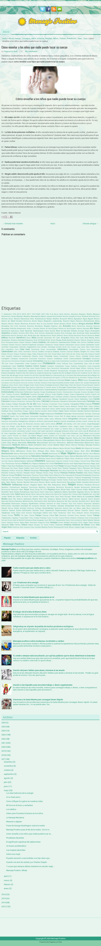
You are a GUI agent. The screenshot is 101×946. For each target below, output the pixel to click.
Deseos (4, 373)
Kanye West (31, 429)
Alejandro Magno (69, 321)
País (30, 464)
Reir (49, 485)
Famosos (5, 401)
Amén (68, 324)
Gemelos (38, 409)
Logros (3, 436)
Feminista (91, 401)
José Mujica (21, 426)
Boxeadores (29, 340)
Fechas (38, 401)
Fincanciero (53, 404)
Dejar (78, 368)
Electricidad (71, 387)
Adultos (56, 319)
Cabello (35, 342)
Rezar (26, 489)
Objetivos (60, 458)
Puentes (59, 480)
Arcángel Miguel (84, 331)
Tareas (18, 513)
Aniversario (81, 326)
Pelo (92, 468)
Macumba (96, 436)
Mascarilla (22, 443)
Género (52, 409)
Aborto (89, 314)
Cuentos (20, 366)
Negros (66, 456)
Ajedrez (4, 321)
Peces (60, 468)
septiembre (9, 774)
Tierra (51, 515)
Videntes (17, 525)
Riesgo (37, 490)
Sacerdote (72, 492)
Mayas (97, 443)
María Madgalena (68, 440)
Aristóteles (14, 333)
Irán (98, 421)
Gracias (84, 409)
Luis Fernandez (60, 436)
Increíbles (40, 419)
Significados (33, 503)
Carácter (44, 347)
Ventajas (54, 522)
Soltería (88, 506)
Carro (17, 349)
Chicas (92, 352)
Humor (50, 416)
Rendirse (88, 485)
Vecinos (16, 523)
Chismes (10, 354)
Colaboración (26, 356)
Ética (11, 399)
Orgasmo (59, 461)
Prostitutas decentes (15, 838)
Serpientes (82, 501)
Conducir (50, 359)
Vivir (21, 527)
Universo (28, 520)
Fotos (82, 404)
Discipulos (5, 383)
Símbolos (42, 504)
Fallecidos (84, 399)
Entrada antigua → (91, 223)
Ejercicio (39, 387)
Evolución (32, 399)
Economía (56, 385)
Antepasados (21, 328)
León (76, 431)
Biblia (34, 337)
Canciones (69, 345)
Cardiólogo (51, 347)
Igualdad (89, 416)
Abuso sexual (15, 38)
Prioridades (16, 478)
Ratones (13, 482)
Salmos (96, 492)
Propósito (78, 478)
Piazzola (93, 471)
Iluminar (97, 416)
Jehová (52, 424)
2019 (3, 751)
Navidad (44, 456)
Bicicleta (40, 338)
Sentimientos (38, 501)
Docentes (60, 383)
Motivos (16, 454)
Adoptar (49, 319)
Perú (60, 471)
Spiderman (58, 508)
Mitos (47, 451)
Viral (98, 525)
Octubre (86, 458)
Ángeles (47, 326)
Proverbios (19, 480)
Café (48, 342)
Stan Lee (72, 508)
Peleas (79, 468)
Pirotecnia (12, 473)
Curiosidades (6, 368)
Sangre (47, 497)
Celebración (95, 349)
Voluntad (38, 527)
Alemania (79, 321)
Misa (34, 451)
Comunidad (33, 359)
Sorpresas (30, 508)
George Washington (68, 409)
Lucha (51, 436)
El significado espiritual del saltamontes (23, 842)
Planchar (19, 473)
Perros (27, 470)
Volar (32, 527)
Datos (32, 368)
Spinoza (65, 508)
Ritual (63, 489)
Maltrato (90, 438)
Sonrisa (10, 508)
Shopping (24, 504)
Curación (96, 366)
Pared (56, 466)
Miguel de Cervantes (92, 448)
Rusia (51, 492)
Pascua (81, 466)
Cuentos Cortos (32, 366)
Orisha (71, 461)
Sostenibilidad (48, 508)
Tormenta (70, 515)
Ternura (10, 515)
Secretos (77, 499)
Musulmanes (13, 456)
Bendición (12, 338)
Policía (90, 473)
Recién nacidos (51, 482)
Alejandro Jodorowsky (53, 321)
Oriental (65, 461)
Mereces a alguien (14, 821)
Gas (9, 409)
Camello (11, 345)
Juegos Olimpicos (85, 426)
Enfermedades (7, 392)
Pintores (4, 473)
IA (64, 416)
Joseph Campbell (33, 426)
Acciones (65, 316)
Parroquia (67, 466)
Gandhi (4, 409)
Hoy (17, 416)
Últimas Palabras (70, 518)
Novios (48, 458)
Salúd (22, 494)
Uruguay (40, 520)
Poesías (79, 473)
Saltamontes (5, 494)
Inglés (90, 419)
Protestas (12, 480)
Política (97, 473)
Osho (97, 461)
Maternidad (79, 443)
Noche (29, 458)
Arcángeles (95, 331)
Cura (89, 366)
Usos (53, 520)
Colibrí (41, 356)
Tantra (97, 510)
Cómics (78, 356)
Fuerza (44, 406)
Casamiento (35, 349)
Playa (51, 473)
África (70, 319)
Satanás (65, 499)
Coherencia (17, 356)
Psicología (35, 480)
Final (39, 404)
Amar (56, 324)
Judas (70, 426)
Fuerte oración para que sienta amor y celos (31, 568)
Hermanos (95, 411)
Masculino (52, 443)
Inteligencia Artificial (35, 421)
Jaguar (19, 424)
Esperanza (80, 394)
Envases (84, 392)
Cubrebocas (6, 366)
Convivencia (15, 361)
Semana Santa (21, 501)
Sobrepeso (96, 504)
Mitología (41, 451)
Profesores (62, 478)
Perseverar (34, 470)
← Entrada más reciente (12, 223)
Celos (15, 352)
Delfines (83, 368)
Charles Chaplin (79, 352)
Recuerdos (71, 482)
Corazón (29, 361)
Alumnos (24, 324)
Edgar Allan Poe (70, 385)
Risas (57, 489)
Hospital (5, 416)
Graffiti (90, 409)
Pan (47, 464)
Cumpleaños (82, 366)
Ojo (2, 461)
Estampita (73, 397)
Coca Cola (84, 354)
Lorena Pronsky (12, 436)
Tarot (23, 513)
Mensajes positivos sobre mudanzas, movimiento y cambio (38, 641)
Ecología (48, 385)
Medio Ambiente (35, 445)
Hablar (61, 411)
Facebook (63, 399)
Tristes (36, 518)
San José (93, 494)
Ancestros (30, 326)
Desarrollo (80, 371)
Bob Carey (80, 338)
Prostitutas (96, 478)
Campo (56, 345)
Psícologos (52, 480)
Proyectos (27, 480)
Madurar (40, 438)
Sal (92, 492)
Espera (72, 394)
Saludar (28, 494)
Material (70, 443)
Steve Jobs (81, 508)
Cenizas (34, 352)
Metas (50, 448)
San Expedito (84, 494)
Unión (86, 518)
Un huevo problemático (16, 846)
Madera (4, 438)
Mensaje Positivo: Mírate (16, 870)
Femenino (64, 401)
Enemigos (89, 390)
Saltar (12, 494)
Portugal (12, 475)
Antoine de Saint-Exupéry (67, 328)
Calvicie (83, 342)
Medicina (16, 445)
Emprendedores (51, 390)
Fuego (25, 406)
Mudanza (31, 454)
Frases (96, 403)
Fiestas (15, 404)
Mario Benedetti (87, 440)
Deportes (14, 371)
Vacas (68, 520)
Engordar (36, 392)
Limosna (44, 433)
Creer (27, 363)
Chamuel (69, 352)
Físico (60, 404)
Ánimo (74, 326)
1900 (14, 314)
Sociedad (16, 506)
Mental (32, 448)
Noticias (42, 458)
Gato (23, 409)
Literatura (74, 433)
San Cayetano (64, 494)
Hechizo (87, 411)
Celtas (20, 352)
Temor (55, 513)
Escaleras (16, 394)
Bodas (97, 338)
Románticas (25, 492)
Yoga (82, 527)
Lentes (71, 431)
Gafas (91, 406)
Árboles (74, 331)
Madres (48, 38)
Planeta (27, 473)
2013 (3, 906)
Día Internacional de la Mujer (85, 375)
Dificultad (60, 380)
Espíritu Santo (31, 397)
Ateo (74, 333)
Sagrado (80, 492)
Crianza (33, 363)
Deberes (43, 368)
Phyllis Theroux (83, 471)
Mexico (56, 448)
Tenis (74, 513)
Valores (97, 520)
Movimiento (24, 454)
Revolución (14, 490)
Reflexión (6, 484)
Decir (49, 368)
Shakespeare (15, 504)
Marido (77, 440)
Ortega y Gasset (80, 461)
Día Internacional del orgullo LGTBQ (53, 378)
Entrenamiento (68, 392)
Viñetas (51, 525)
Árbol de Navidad (63, 331)
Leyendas (12, 433)
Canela (82, 345)
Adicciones (25, 319)
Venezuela (33, 523)
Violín (93, 525)
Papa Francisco (84, 463)
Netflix (85, 456)
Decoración (64, 368)
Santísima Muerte (30, 499)
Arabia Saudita (49, 331)
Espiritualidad (43, 396)
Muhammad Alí (54, 454)
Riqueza (51, 489)
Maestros (48, 438)
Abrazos (96, 314)
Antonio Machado (83, 328)
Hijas (9, 414)
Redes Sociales (82, 482)
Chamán (63, 352)
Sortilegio (38, 508)
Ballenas (60, 335)
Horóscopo (96, 414)
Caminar (18, 345)
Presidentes (87, 475)
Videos (24, 525)
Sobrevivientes (6, 506)
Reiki (45, 485)
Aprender (28, 331)
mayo (6, 790)
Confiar (65, 359)
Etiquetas (20, 538)
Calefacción (54, 342)
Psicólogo (44, 480)
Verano (60, 523)
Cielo (34, 354)
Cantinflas (5, 347)
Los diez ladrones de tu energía (19, 793)
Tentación (79, 513)
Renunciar (96, 485)
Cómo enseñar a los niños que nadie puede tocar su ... (29, 834)
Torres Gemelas (80, 515)
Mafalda (55, 438)
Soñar (16, 508)
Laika (97, 429)
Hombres (59, 413)
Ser (66, 501)
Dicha (23, 380)
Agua (85, 319)
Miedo (78, 448)
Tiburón (31, 515)
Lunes (73, 436)
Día (23, 373)
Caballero (28, 342)
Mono (82, 451)
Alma (97, 321)
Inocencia (4, 421)
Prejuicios (35, 475)
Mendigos (81, 445)
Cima (45, 354)
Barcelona (77, 335)
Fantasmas (21, 401)
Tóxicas (89, 515)
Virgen (4, 527)
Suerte (18, 510)
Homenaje (67, 414)
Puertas (65, 480)
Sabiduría (58, 492)
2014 (19, 314)
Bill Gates (56, 338)
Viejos (30, 525)
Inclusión (32, 419)
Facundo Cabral (73, 399)
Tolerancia (62, 515)
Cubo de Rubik (94, 364)
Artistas (42, 333)
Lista (68, 433)
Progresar (70, 478)
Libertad (31, 433)
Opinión (11, 461)
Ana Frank (14, 326)
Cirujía (53, 354)
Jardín (47, 424)
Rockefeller (5, 492)
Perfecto (12, 471)
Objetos (67, 458)
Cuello (14, 366)
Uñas (34, 520)
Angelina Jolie (56, 326)
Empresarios (63, 390)
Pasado (75, 466)
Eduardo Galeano (93, 385)
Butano (16, 342)
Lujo (68, 436)
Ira (95, 421)
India (46, 419)
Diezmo (45, 380)
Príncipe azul (6, 478)
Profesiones (52, 478)
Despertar (11, 373)
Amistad (89, 323)
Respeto (77, 487)
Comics (72, 356)
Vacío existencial (76, 520)
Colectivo (35, 356)
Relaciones (56, 485)
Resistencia (69, 487)
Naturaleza (36, 456)
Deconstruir (55, 368)
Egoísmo (33, 387)
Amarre (62, 324)
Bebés (97, 335)
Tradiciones (6, 518)
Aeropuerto (63, 319)
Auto (87, 333)
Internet (57, 421)
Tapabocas (5, 513)
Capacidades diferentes (17, 347)
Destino (19, 373)
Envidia (91, 392)
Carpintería (10, 349)
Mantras (40, 440)
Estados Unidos (62, 397)
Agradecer (78, 319)
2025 (3, 727)
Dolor (72, 383)
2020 (38, 314)
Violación (59, 525)
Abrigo (13, 316)
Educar (14, 387)
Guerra (31, 411)
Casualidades (51, 349)
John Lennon (81, 424)
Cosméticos (73, 361)
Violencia (67, 525)
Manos (23, 440)
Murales (86, 454)
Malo (84, 438)
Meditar (56, 445)
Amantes (50, 324)
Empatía (14, 390)
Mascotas (31, 442)
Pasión (87, 466)
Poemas (71, 473)
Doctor (66, 383)
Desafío (46, 371)
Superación (49, 510)
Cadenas (42, 342)
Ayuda (43, 335)
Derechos (40, 371)
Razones (20, 482)
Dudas (32, 385)
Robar (68, 490)
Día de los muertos (79, 373)
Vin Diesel (44, 525)
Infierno (64, 419)
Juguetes (96, 426)
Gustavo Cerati (46, 411)
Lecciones (21, 431)
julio (5, 782)
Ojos (6, 461)
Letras (80, 431)
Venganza (41, 523)
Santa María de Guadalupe (83, 496)
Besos (28, 338)
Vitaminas (15, 527)
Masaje (14, 443)
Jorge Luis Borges (8, 426)
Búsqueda (9, 342)
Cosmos (80, 361)
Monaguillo (60, 451)
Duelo (37, 385)
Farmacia (29, 401)
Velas (27, 522)
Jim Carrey (67, 424)
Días (12, 380)
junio (6, 786)
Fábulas (55, 399)
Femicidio (72, 401)
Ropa (32, 492)
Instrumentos (13, 421)
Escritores (25, 394)
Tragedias (15, 518)
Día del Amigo (12, 375)
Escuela (41, 394)
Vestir (80, 523)
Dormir (16, 385)
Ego (27, 387)
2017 (29, 314)
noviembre (8, 766)
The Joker (24, 515)
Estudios (4, 399)
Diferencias (53, 380)
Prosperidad (86, 478)
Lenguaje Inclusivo (61, 431)
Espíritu (87, 394)
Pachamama (10, 464)
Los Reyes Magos (35, 436)
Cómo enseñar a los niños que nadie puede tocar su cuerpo (34, 47)
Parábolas (20, 466)
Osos (3, 464)
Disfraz (30, 383)
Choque (16, 354)
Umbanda (80, 518)
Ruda (47, 492)
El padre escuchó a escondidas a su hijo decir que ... (28, 858)
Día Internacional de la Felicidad (61, 375)
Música (97, 453)
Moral (88, 451)
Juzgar (19, 429)
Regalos (33, 485)
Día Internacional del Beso (30, 378)
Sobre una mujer (13, 854)
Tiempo (38, 515)
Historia (25, 413)
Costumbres (89, 361)
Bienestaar (48, 338)
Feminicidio (81, 401)
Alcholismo (27, 321)
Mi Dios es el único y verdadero (19, 805)
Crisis (39, 364)
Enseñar (59, 392)
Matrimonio (89, 443)
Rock (98, 490)
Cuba (86, 364)
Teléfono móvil (47, 513)
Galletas (97, 406)
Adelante (17, 319)
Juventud (12, 429)
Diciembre (28, 380)
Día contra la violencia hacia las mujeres (42, 373)
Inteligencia (23, 421)
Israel (10, 424)
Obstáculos (79, 458)
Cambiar (90, 342)
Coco (3, 356)
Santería (19, 499)
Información (83, 419)
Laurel (14, 431)
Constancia (96, 359)
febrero (7, 884)
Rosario (37, 492)
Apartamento (5, 331)
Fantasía (13, 401)
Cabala (21, 342)
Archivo (33, 538)
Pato (98, 466)
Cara (38, 347)
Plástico (45, 473)
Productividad (34, 478)
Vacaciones (60, 520)
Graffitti (97, 409)
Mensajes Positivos (14, 448)
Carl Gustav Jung (73, 347)
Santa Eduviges (65, 497)
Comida (85, 356)
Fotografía (75, 404)
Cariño (64, 347)
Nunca (53, 458)
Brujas (59, 340)
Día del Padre (44, 375)
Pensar (97, 468)
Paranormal (49, 466)
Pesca (64, 471)
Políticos (4, 475)
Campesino (49, 345)
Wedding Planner (47, 527)
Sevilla (93, 501)
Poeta (85, 473)
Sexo (80, 38)
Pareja (61, 466)
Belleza (4, 337)
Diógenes (74, 380)
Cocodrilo (9, 356)
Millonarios (20, 451)
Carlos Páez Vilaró (87, 347)
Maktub (75, 438)
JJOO (74, 424)
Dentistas (90, 368)
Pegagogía (73, 468)
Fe (34, 401)
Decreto (72, 368)
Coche (97, 354)
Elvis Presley (87, 387)
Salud (17, 494)
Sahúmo (87, 492)
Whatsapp (57, 527)
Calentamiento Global (67, 342)
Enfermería (28, 392)
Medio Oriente (48, 445)
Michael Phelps (70, 448)
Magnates (68, 438)
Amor (97, 323)
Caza (88, 349)
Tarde (13, 513)
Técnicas (29, 513)
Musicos (4, 456)
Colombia (48, 356)
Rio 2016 (43, 490)
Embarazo (96, 387)
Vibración (5, 525)
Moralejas (95, 451)
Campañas (40, 345)
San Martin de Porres (21, 497)
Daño (24, 368)
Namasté (21, 456)
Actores (4, 319)
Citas (59, 354)
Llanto (81, 433)
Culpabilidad (59, 366)
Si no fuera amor (13, 797)
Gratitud (4, 411)
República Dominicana (47, 487)
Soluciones (96, 506)
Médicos (24, 445)
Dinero (67, 380)
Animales (67, 326)
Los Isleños (11, 809)
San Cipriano (73, 494)
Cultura (74, 366)
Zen (91, 527)
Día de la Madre (65, 373)
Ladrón (92, 429)
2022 (43, 314)
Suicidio (35, 510)
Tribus (31, 518)
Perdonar (5, 470)
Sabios (65, 492)
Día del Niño (34, 375)
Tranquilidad (23, 518)
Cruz (71, 363)
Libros (37, 433)
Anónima (89, 326)
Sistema (80, 504)
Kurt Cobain (55, 429)
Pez (76, 471)
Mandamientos (6, 440)
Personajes (44, 470)
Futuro (56, 406)
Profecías (43, 478)
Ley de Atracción (90, 431)
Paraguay (35, 466)
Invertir (84, 421)
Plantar (32, 473)
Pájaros (35, 463)
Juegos (76, 426)
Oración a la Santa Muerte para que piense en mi (33, 597)
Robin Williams (89, 489)
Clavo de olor (70, 354)
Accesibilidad (57, 316)
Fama (91, 399)
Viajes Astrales (94, 523)
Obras (72, 458)
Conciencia (42, 359)
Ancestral (22, 326)
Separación (60, 501)
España (60, 394)
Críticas (65, 363)
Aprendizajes (38, 331)
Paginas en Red (55, 942)
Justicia (4, 429)
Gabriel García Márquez (68, 406)
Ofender (97, 458)
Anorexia (96, 326)
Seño (49, 501)
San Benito (55, 494)
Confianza (58, 359)
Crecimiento (19, 363)
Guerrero (37, 411)
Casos (43, 349)
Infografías (73, 419)
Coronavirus (38, 361)
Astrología (68, 333)
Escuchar (33, 394)
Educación (6, 387)
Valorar (90, 520)
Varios (3, 523)
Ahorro (97, 319)
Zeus (95, 527)
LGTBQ (24, 433)
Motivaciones (7, 453)
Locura (97, 433)
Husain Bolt (58, 416)
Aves (25, 335)
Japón (42, 424)
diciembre (8, 762)
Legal (43, 431)
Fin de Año (32, 404)
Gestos (77, 409)
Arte (27, 333)
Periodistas (20, 471)
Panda (52, 464)
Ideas (68, 416)
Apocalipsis (15, 331)
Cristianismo (49, 363)
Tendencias (62, 513)
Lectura (34, 431)
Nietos (13, 458)
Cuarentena (78, 363)
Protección (4, 480)
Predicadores (26, 475)
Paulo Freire (34, 468)
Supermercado (61, 510)
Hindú (19, 414)
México (61, 448)
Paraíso (42, 466)
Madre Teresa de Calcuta (18, 438)
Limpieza (51, 433)
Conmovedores (75, 359)
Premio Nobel (43, 475)
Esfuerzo (48, 394)
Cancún (77, 345)
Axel (34, 335)
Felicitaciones (54, 401)
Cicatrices (22, 354)
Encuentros (81, 390)
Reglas (40, 485)
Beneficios (21, 337)
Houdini (12, 416)
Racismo (85, 480)
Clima (78, 354)
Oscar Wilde (90, 461)
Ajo (9, 321)
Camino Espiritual (29, 345)
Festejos (9, 404)
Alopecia (4, 324)
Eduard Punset (81, 385)
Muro (91, 454)
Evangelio (17, 399)
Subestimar (96, 508)
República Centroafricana (10, 487)
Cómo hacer (94, 356)
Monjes (76, 451)
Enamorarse (72, 390)
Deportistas (22, 371)
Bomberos (14, 340)
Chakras (56, 352)
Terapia (4, 515)
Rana (98, 480)
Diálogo (90, 378)
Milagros (5, 451)
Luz (81, 436)
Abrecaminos (6, 316)
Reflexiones (17, 485)
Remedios (80, 485)
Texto (17, 515)
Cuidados (50, 366)
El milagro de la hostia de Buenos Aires (29, 612)
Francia (88, 404)
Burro (3, 342)
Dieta (41, 380)
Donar (11, 385)
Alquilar (11, 324)
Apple (22, 331)
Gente (58, 409)
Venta (47, 523)
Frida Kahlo (14, 406)
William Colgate (74, 527)
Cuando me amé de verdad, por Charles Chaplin (26, 862)
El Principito (61, 387)
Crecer (11, 364)
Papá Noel (11, 466)
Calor (78, 342)
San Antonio (47, 494)
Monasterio (69, 451)
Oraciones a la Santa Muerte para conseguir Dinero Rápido (38, 699)
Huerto (21, 416)
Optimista (30, 461)
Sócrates (43, 506)
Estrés (90, 397)
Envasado (76, 392)
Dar (27, 368)
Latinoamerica (6, 431)
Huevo (27, 416)
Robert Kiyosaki (76, 490)
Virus (9, 527)
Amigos (82, 323)
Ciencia (40, 354)
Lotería (45, 436)
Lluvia (91, 433)
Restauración (85, 487)
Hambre (80, 411)
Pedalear (66, 468)
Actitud (85, 316)
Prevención (71, 38)
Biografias (65, 338)
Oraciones (40, 460)
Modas (52, 451)
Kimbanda (46, 429)
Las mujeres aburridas (15, 850)
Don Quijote (85, 383)
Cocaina (91, 354)
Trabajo (96, 515)
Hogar (42, 413)
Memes (68, 445)
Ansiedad (5, 328)
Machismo (87, 436)
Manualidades (49, 440)
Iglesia (73, 416)
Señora (53, 501)
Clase (63, 354)
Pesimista (70, 471)
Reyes (21, 490)
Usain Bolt (47, 520)
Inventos (79, 421)
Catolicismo (62, 349)
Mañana (58, 440)
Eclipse (41, 385)
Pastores (93, 466)
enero (6, 888)
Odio (92, 458)
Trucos (49, 518)
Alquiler (17, 324)
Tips (85, 38)
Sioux (70, 504)
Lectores (28, 431)
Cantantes (90, 345)
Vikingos (37, 525)
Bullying (97, 340)
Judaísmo (63, 426)
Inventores (71, 421)
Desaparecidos (63, 371)
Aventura (20, 335)
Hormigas (88, 414)
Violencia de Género (81, 525)
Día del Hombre (24, 375)
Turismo (55, 518)
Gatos (28, 409)
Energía (96, 389)
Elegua (79, 387)
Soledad (60, 506)
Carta (22, 349)
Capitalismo (31, 347)
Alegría (40, 321)
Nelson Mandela (76, 456)
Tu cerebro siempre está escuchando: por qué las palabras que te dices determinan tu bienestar (54, 656)
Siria (74, 504)
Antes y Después (33, 328)
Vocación (27, 527)
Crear (6, 364)
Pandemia (58, 463)
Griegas (25, 411)
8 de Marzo (54, 314)
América (75, 324)
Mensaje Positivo (93, 445)
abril (6, 876)
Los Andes (23, 436)
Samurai (39, 494)
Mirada (29, 451)
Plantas (39, 473)
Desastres (88, 371)
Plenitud (57, 473)
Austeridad (80, 333)
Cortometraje (64, 361)
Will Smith (64, 527)
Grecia (11, 411)
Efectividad (21, 387)
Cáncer (62, 345)
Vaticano (10, 523)
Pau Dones (14, 468)
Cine (49, 354)
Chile (97, 352)
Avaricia (13, 335)
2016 (24, 314)
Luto (77, 436)
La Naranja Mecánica (81, 429)
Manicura (16, 440)
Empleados (22, 390)
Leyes (19, 433)
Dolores (77, 383)
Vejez (22, 522)
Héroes (3, 414)
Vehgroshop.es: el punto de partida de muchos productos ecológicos (43, 626)
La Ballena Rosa (66, 429)
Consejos (26, 38)
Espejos (66, 394)
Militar (12, 451)
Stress (88, 508)
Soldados (53, 506)
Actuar (10, 319)
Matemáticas (61, 443)
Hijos (33, 38)
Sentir (45, 501)
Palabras (42, 463)
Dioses (85, 380)
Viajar (85, 522)
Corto (58, 361)
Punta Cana (73, 480)
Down (21, 385)
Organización (50, 461)
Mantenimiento (31, 440)
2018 (33, 314)
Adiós (32, 319)
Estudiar (96, 397)
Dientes (35, 380)
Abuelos (27, 316)
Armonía (22, 333)
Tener (69, 513)
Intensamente (48, 421)
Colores (55, 356)
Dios (80, 380)
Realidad (27, 482)
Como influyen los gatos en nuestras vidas (24, 801)
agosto (7, 778)
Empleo (29, 390)
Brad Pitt (37, 340)
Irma (3, 424)
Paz (41, 468)
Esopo (54, 394)
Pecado (54, 468)
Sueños (12, 510)
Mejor (62, 445)
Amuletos (5, 326)
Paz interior (47, 468)
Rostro (42, 492)
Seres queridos (73, 501)
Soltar (83, 506)
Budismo (70, 340)
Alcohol (34, 321)
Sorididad (23, 508)
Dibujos (17, 380)
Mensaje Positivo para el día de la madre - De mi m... (28, 830)
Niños (55, 38)
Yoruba (87, 527)
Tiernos (45, 515)
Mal (80, 438)
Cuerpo (43, 366)
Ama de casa (42, 324)
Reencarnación (94, 482)
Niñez (18, 458)
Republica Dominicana (29, 487)
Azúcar (48, 335)
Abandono (74, 314)
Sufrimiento (26, 510)
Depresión (32, 371)
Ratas (3, 482)
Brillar (48, 340)
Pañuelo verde (68, 464)
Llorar (86, 433)
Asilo (62, 333)
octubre (7, 770)
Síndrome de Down (53, 504)
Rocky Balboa (14, 492)
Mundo (79, 453)
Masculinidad (42, 443)
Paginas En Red (10, 51)
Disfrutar (37, 383)
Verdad (66, 522)
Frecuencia (5, 406)
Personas (54, 470)
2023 (47, 314)
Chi (88, 352)
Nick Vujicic (5, 458)
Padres (63, 38)
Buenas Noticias (81, 340)
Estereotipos (82, 397)
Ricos (32, 489)
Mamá (97, 438)
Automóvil (5, 335)
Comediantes (63, 356)
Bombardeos (5, 340)
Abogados (82, 314)
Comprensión (23, 359)
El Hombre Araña (50, 387)
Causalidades (74, 349)
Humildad (43, 416)
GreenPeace (18, 411)
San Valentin (33, 497)
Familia (96, 399)
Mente (37, 448)
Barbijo (71, 335)
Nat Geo (28, 456)
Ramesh (92, 480)
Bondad (21, 340)
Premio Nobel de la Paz (57, 475)
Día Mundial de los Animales (76, 378)
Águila (90, 319)
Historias (34, 413)
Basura (84, 335)
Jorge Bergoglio (93, 424)
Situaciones (88, 504)
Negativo (52, 456)
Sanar (41, 496)
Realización (34, 482)
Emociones (5, 390)
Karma (39, 429)
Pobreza (64, 473)
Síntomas (64, 504)
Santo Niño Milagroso (47, 499)
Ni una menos (94, 456)
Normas (35, 458)
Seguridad (4, 501)
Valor (85, 520)
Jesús (59, 423)
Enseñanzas (51, 392)
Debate (37, 368)
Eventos (25, 399)
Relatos (64, 485)
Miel (83, 448)
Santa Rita (12, 499)
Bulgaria (90, 340)
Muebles (39, 454)
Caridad (58, 347)
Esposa (52, 397)
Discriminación (15, 383)
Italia (15, 424)
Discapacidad (94, 380)
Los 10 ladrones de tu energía (25, 582)
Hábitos (55, 411)
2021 (3, 743)
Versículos (74, 523)
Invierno (90, 421)
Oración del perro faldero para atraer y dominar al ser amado (39, 670)
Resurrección (5, 490)
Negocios (60, 456)
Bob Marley (89, 338)
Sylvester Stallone (74, 510)
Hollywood (49, 414)
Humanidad (34, 416)
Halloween (73, 411)
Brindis (53, 340)
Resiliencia (60, 487)
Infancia (40, 38)
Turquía (61, 518)
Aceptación (73, 316)
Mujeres (71, 453)
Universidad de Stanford (16, 520)
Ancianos (39, 326)
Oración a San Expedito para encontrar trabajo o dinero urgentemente (42, 685)
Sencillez (31, 501)
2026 (3, 722)
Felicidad (45, 401)
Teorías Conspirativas (92, 513)
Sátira (71, 499)
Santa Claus (54, 497)
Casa (27, 349)
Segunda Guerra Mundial (90, 499)
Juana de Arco (53, 426)
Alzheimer (32, 324)
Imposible (24, 419)
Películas (86, 468)
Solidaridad (69, 506)
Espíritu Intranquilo (17, 397)
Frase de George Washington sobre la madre (25, 825)
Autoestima (95, 333)
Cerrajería (48, 352)
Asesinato (50, 333)
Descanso (96, 371)
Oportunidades (20, 461)
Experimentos (46, 399)
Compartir (5, 359)
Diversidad (52, 383)
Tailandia (84, 510)
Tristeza (43, 518)
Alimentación (88, 321)
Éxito (39, 399)
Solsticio (78, 506)
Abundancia (35, 316)
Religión (72, 484)
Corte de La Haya (50, 361)
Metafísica (44, 448)
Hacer (66, 411)
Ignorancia (81, 416)
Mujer (63, 453)
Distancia (44, 383)
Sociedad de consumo (30, 506)
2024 (3, 731)
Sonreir (4, 508)
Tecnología (37, 513)
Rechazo (42, 482)
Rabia (80, 480)
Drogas (26, 385)
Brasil (43, 340)
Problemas (25, 478)
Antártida (13, 328)
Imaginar (16, 419)
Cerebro (41, 352)
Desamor (53, 371)
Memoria (74, 445)
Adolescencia (40, 319)
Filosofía (22, 404)
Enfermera (19, 392)
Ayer (38, 335)
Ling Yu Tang (60, 433)
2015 (3, 898)
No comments (31, 51)
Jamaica (37, 424)
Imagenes (6, 418)
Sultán (42, 510)
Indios (52, 419)
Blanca (72, 338)
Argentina (5, 333)
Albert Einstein (17, 321)
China (3, 354)
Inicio (6, 31)
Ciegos (29, 354)
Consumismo (6, 361)
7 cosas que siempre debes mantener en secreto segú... (30, 866)
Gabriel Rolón (83, 406)
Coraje (22, 361)
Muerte (45, 453)
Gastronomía (16, 409)
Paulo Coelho (24, 468)
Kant (24, 429)
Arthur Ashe (34, 333)
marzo (6, 880)
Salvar (33, 494)
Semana (12, 501)
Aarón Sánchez (64, 314)
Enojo (42, 392)
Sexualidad (5, 503)
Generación (46, 409)
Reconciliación (62, 482)
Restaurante (95, 487)
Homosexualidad (78, 414)
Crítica (58, 364)
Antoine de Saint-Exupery (49, 328)
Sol (48, 506)
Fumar (50, 406)
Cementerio (27, 352)
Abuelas (19, 316)
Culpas (67, 366)
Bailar (54, 335)
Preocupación (70, 475)
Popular (7, 538)
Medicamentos (6, 445)
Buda (64, 340)
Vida (12, 525)
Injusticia (96, 419)
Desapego (72, 371)
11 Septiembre (6, 314)
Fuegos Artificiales (34, 406)
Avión (30, 335)
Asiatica (57, 333)
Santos (58, 499)
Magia (62, 438)
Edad (62, 385)
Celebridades (7, 351)
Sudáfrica (4, 510)
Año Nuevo (95, 328)
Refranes (26, 485)
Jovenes (43, 426)
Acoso (79, 316)
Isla (6, 424)
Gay (32, 409)
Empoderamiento (38, 390)
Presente (78, 475)
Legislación (49, 431)
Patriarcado (5, 468)
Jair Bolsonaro (28, 424)
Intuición (63, 421)
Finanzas (45, 404)
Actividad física (94, 316)
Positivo (18, 475)
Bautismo (90, 335)
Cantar (97, 345)
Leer (39, 431)
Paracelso (27, 466)
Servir (88, 501)
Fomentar (66, 404)
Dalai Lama (17, 368)
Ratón (8, 482)
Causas (82, 349)
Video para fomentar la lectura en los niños (24, 813)
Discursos (24, 383)
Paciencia (18, 464)
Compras (14, 359)
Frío (20, 406)
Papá (76, 463)
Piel (98, 471)
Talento (91, 510)
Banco (66, 335)
